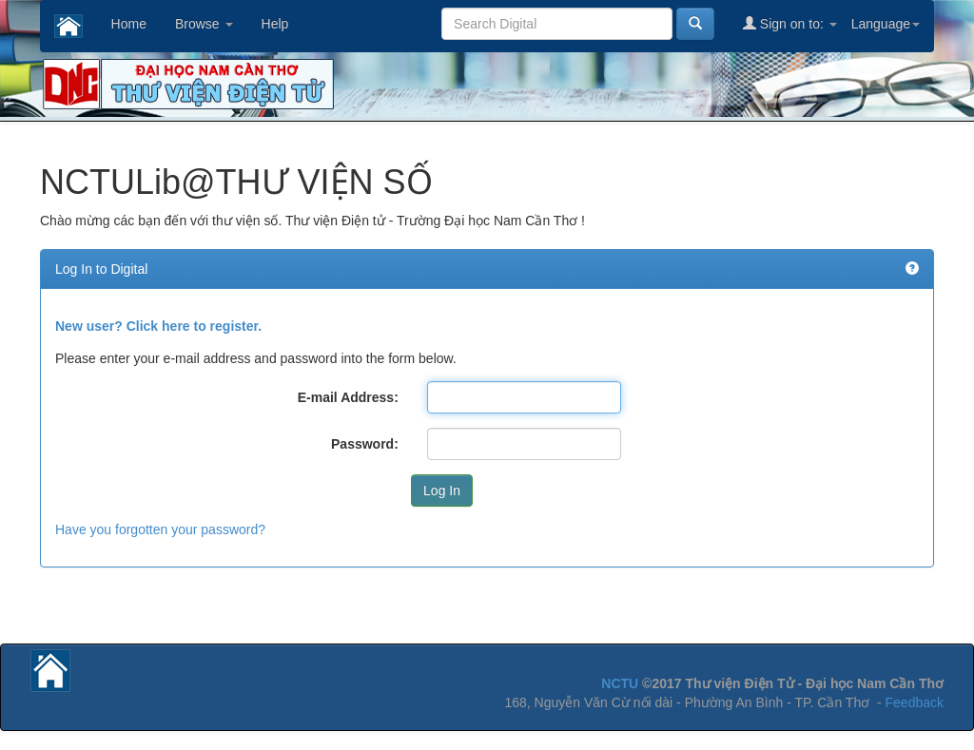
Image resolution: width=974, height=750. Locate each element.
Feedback (915, 702)
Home (128, 23)
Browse (204, 23)
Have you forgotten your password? (160, 529)
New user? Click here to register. (158, 326)
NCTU (619, 683)
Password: (365, 444)
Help (275, 23)
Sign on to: (790, 23)
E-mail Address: (348, 397)
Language (885, 23)
